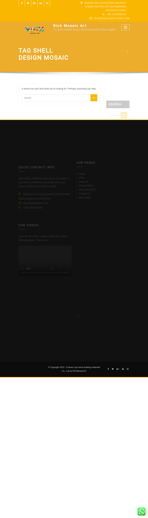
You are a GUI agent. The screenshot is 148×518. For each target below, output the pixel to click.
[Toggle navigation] (125, 27)
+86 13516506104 (116, 14)
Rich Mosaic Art (70, 26)
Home (123, 51)
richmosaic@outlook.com (112, 18)
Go (93, 97)
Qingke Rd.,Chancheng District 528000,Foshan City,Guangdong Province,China (105, 6)
